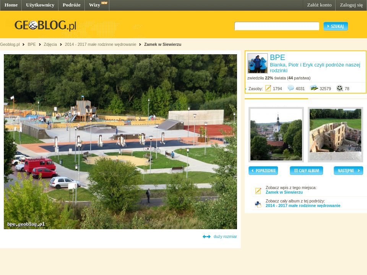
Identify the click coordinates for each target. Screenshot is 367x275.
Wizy (94, 5)
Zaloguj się (351, 5)
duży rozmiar (225, 236)
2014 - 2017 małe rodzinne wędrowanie (101, 44)
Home (11, 5)
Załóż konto (319, 5)
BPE (32, 44)
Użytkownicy (40, 5)
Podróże (72, 5)
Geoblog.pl (10, 44)
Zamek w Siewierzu (162, 44)
